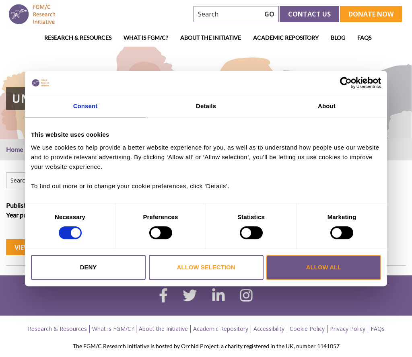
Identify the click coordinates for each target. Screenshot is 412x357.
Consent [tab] (85, 106)
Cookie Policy (307, 328)
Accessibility (268, 328)
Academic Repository (286, 37)
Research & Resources (77, 37)
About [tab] (327, 106)
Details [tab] (206, 106)
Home (14, 149)
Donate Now (370, 14)
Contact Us (309, 14)
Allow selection (206, 267)
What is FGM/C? (146, 37)
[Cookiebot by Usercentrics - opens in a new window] (346, 83)
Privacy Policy (347, 328)
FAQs (364, 37)
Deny (88, 267)
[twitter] (189, 296)
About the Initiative (210, 37)
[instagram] (246, 296)
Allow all (324, 267)
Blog (338, 37)
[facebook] (163, 296)
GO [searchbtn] (269, 14)
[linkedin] (218, 296)
